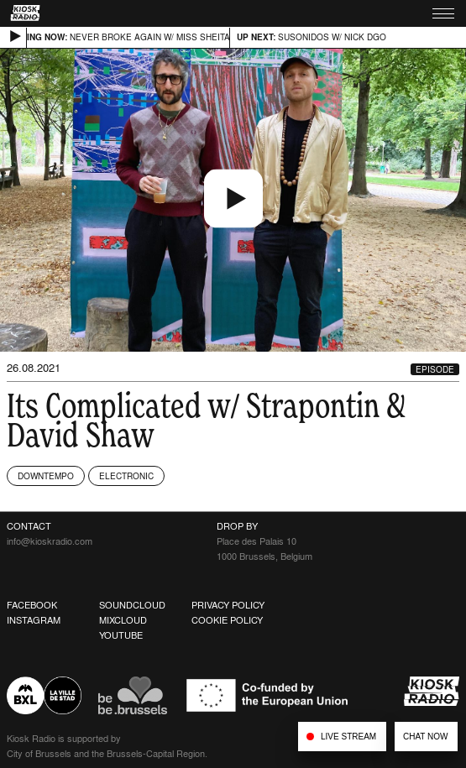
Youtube (121, 635)
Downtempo (46, 476)
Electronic (126, 476)
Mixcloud (123, 620)
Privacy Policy (227, 605)
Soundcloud (132, 605)
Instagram (33, 620)
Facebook (32, 605)
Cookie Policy (227, 620)
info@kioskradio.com (49, 541)
